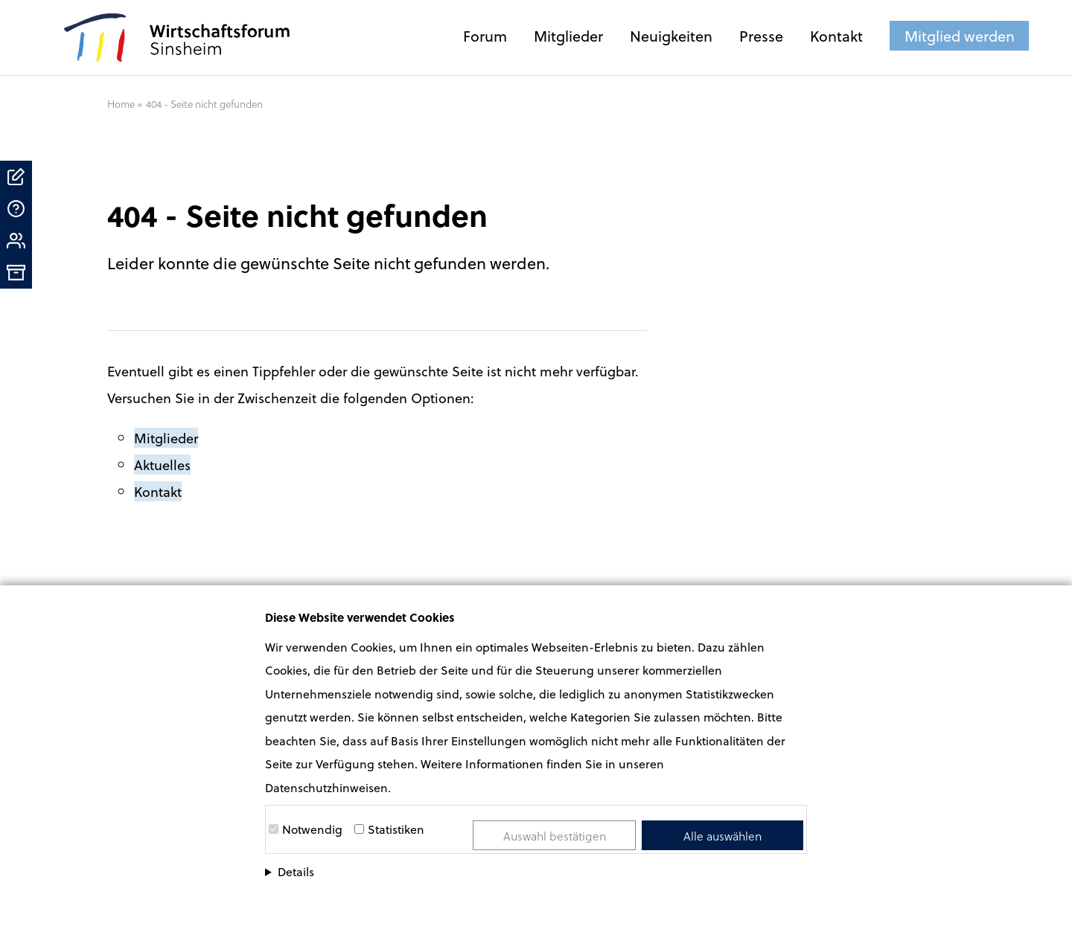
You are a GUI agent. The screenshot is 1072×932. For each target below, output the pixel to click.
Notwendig (312, 829)
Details (296, 871)
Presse (761, 36)
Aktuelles (162, 464)
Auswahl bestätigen (554, 835)
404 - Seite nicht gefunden (204, 104)
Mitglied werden (959, 36)
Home (121, 104)
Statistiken (396, 829)
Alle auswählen (722, 835)
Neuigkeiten (671, 36)
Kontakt (836, 36)
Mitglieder (568, 36)
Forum (485, 36)
